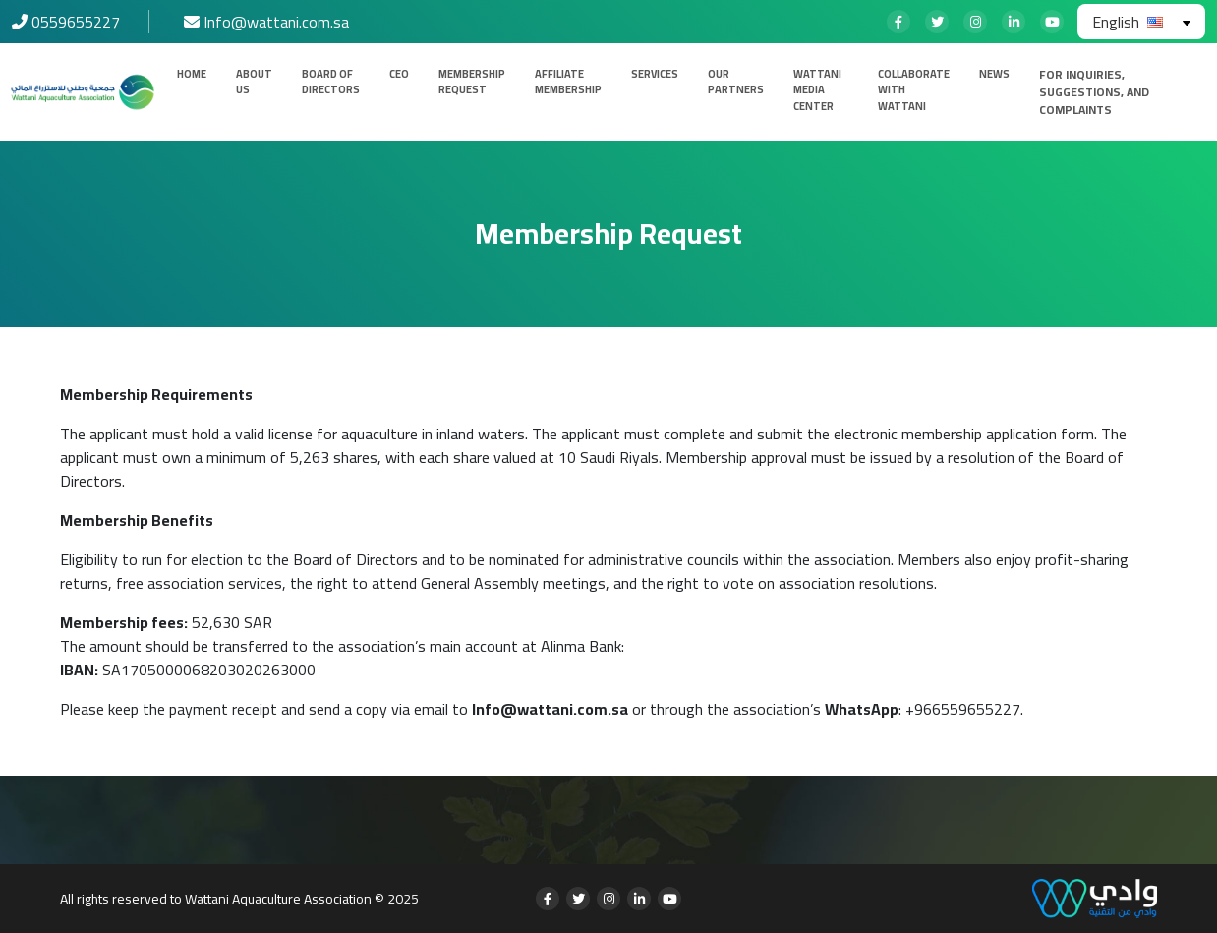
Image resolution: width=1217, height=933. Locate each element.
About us (254, 82)
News (994, 74)
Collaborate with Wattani (914, 90)
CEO (399, 74)
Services (654, 74)
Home (191, 74)
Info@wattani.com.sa (550, 709)
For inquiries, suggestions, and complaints (1094, 92)
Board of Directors (331, 82)
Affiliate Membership (568, 82)
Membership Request (471, 82)
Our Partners (736, 82)
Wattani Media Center (817, 90)
